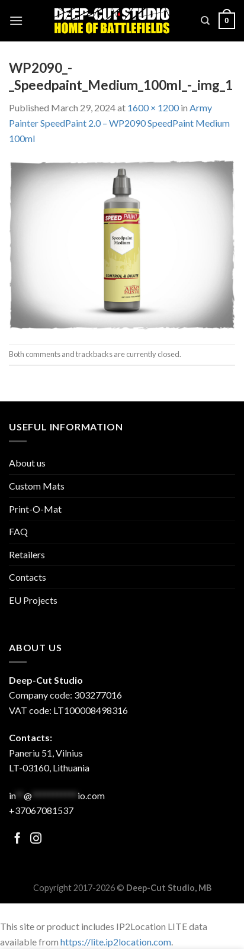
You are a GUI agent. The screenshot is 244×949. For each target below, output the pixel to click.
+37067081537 (41, 810)
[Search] (205, 20)
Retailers (27, 554)
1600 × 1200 (153, 107)
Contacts (27, 577)
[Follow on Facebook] (17, 839)
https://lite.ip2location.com (115, 941)
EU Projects (33, 600)
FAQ (18, 531)
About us (27, 462)
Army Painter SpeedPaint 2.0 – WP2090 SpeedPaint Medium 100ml (119, 122)
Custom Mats (37, 485)
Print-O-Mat (35, 508)
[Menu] (16, 20)
